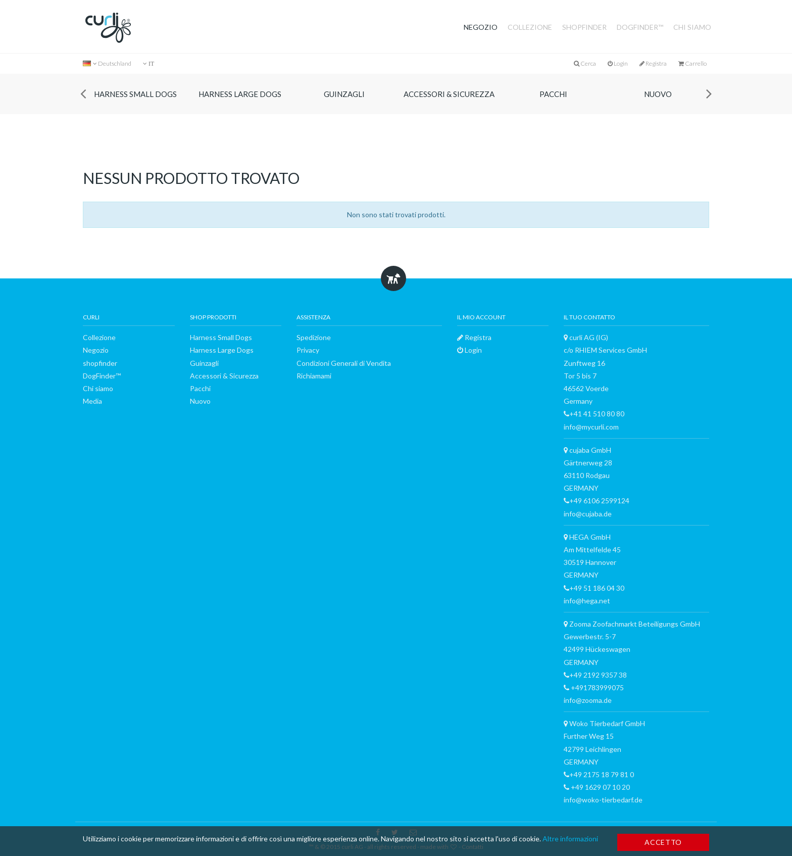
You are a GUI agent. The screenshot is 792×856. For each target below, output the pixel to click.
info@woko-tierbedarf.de (603, 799)
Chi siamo (692, 27)
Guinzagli (344, 94)
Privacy (307, 350)
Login (618, 63)
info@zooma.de (588, 700)
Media (92, 401)
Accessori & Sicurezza (449, 94)
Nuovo (658, 94)
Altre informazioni (570, 838)
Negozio (481, 27)
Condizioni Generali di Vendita (343, 363)
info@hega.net (587, 600)
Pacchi (553, 94)
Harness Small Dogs (135, 94)
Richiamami (313, 375)
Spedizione (313, 337)
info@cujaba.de (588, 513)
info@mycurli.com (591, 426)
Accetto (663, 842)
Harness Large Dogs (240, 94)
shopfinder (584, 27)
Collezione (530, 27)
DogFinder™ (640, 27)
